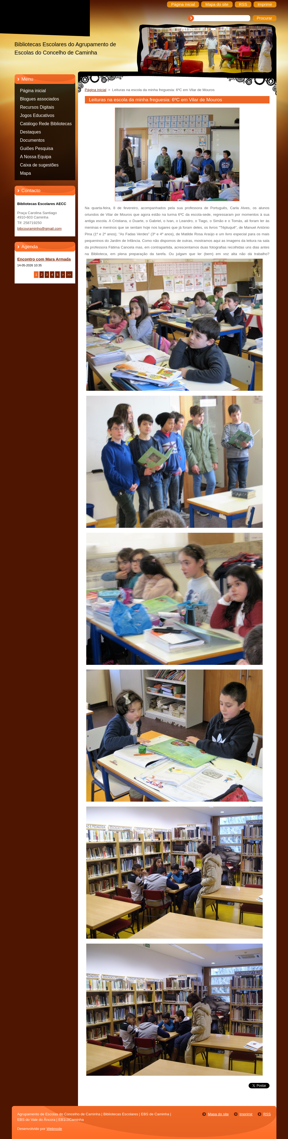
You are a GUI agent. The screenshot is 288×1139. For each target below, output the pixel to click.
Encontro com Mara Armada (44, 259)
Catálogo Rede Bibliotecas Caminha (46, 124)
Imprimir (246, 1114)
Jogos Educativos (37, 115)
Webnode (54, 1129)
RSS (267, 1114)
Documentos (32, 140)
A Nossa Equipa (35, 156)
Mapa (25, 173)
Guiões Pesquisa (36, 148)
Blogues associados (39, 99)
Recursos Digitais (37, 107)
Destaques (30, 132)
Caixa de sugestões (39, 165)
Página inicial (33, 90)
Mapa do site (218, 1114)
